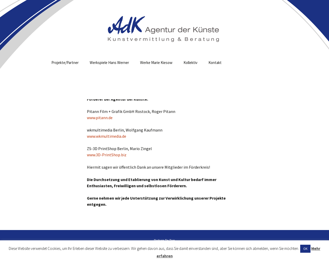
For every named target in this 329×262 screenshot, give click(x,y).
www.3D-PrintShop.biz (106, 154)
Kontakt (215, 62)
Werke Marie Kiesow (156, 62)
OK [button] (305, 249)
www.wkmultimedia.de (106, 136)
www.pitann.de (100, 117)
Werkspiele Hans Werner (109, 62)
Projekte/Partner (65, 62)
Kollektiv (190, 62)
